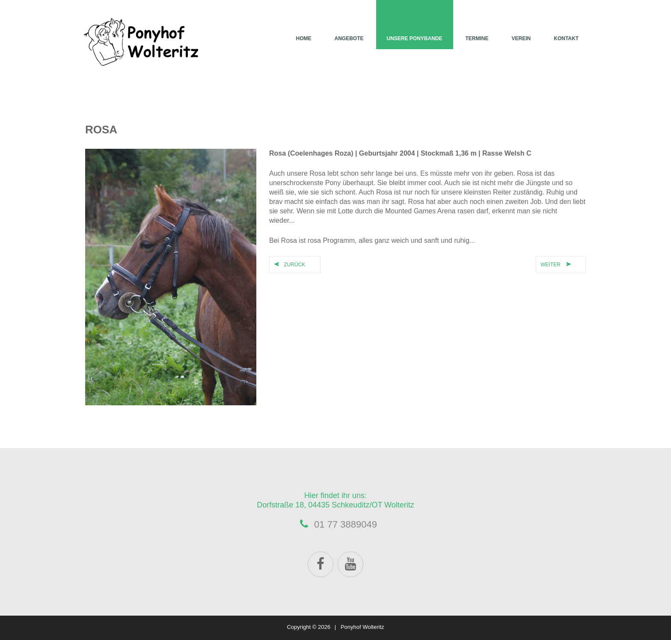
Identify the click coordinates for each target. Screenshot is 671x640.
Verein (521, 38)
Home (303, 38)
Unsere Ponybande (414, 38)
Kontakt (566, 38)
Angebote (348, 38)
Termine (477, 38)
